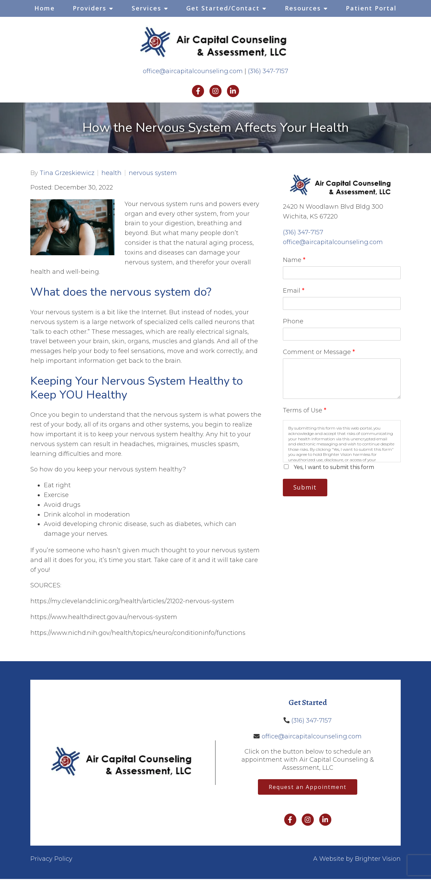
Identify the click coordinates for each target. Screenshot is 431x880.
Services (146, 8)
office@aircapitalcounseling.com (193, 71)
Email (293, 290)
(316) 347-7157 (268, 71)
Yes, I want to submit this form (334, 467)
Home (44, 8)
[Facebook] (198, 91)
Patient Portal (371, 8)
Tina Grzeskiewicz (67, 173)
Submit (307, 488)
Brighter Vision (378, 860)
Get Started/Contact (223, 8)
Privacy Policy (51, 860)
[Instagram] (215, 91)
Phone (293, 321)
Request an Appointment (307, 787)
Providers (89, 8)
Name (294, 260)
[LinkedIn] (233, 91)
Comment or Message (319, 352)
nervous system (153, 173)
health (111, 173)
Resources (303, 8)
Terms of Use (304, 410)
